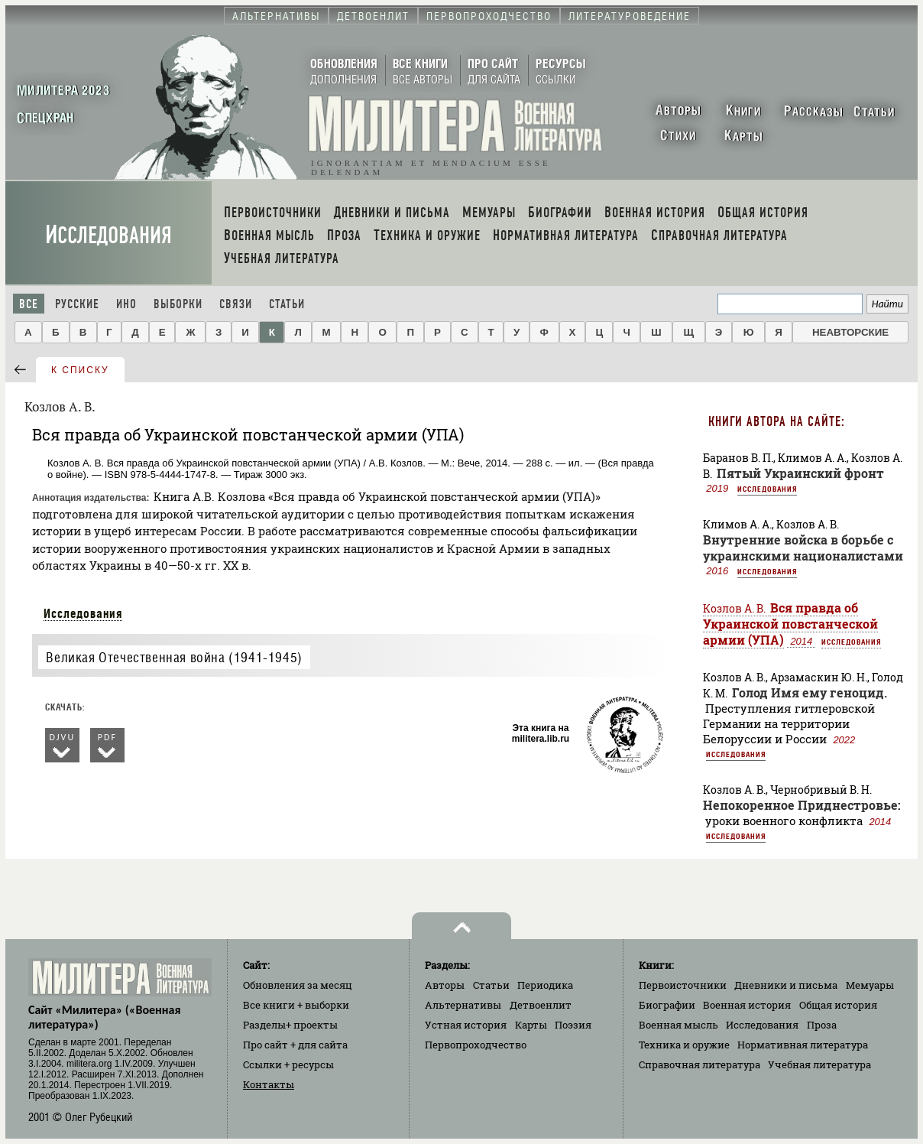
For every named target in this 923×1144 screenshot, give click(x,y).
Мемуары (870, 985)
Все (28, 304)
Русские (77, 304)
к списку (80, 370)
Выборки (178, 304)
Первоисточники (683, 985)
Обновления (297, 985)
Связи (235, 304)
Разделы (290, 1025)
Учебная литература (819, 1064)
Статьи (287, 304)
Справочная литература (699, 1064)
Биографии (667, 1005)
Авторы (445, 985)
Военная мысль (678, 1025)
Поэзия (573, 1025)
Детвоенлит (541, 1005)
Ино (126, 304)
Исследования (108, 235)
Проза (822, 1025)
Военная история (747, 1005)
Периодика (545, 985)
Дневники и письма (785, 985)
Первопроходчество (475, 1044)
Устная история (466, 1025)
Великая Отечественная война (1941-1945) (174, 657)
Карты (531, 1025)
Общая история (838, 1005)
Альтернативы (463, 1005)
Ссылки (288, 1064)
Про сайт (295, 1044)
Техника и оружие (684, 1044)
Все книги (296, 1005)
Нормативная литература (802, 1044)
